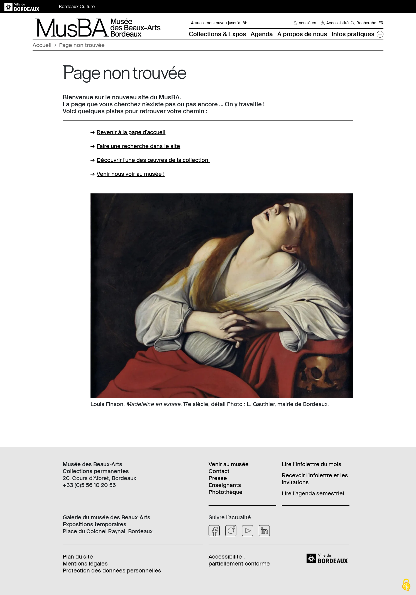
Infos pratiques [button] (353, 34)
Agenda (262, 34)
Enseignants (225, 485)
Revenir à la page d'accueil (131, 132)
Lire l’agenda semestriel (313, 493)
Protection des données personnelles (112, 570)
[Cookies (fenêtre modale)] (406, 585)
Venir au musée (229, 464)
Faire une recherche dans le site (138, 146)
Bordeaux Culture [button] (77, 6)
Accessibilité (337, 22)
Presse (218, 478)
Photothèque (226, 492)
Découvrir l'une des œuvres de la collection (153, 160)
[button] (380, 34)
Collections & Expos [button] (217, 34)
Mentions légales (85, 563)
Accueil (42, 45)
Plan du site (78, 556)
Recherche (366, 22)
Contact (219, 471)
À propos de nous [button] (302, 34)
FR (380, 22)
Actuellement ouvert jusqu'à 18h (219, 22)
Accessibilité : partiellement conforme (239, 560)
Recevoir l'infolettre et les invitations (315, 479)
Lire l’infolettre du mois (311, 464)
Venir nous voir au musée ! (131, 174)
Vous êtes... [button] (309, 22)
